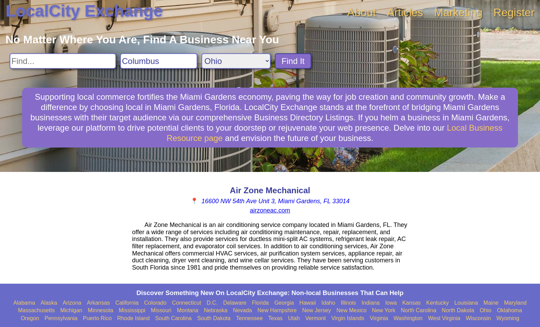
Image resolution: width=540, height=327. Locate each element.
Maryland (515, 303)
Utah (294, 318)
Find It (293, 61)
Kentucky (437, 303)
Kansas (411, 303)
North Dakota (458, 310)
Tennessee (249, 318)
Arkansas (98, 303)
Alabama (24, 303)
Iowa (391, 303)
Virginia (379, 318)
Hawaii (307, 303)
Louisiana (466, 303)
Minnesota (100, 310)
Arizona (72, 303)
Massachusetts (36, 310)
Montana (187, 310)
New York (383, 310)
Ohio (485, 310)
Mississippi (132, 310)
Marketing (458, 12)
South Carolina (173, 318)
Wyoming (507, 318)
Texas (275, 318)
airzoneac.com (270, 210)
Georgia (284, 303)
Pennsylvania (61, 318)
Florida (260, 303)
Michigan (71, 310)
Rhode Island (133, 318)
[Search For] (63, 61)
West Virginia (444, 318)
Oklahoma (509, 310)
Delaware (235, 303)
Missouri (161, 310)
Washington (408, 318)
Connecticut (186, 303)
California (127, 303)
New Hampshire (277, 310)
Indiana (371, 303)
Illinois (348, 303)
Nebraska (215, 310)
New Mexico (351, 310)
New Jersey (316, 310)
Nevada (242, 310)
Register (514, 12)
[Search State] (236, 61)
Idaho (328, 303)
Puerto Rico (97, 318)
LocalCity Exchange (84, 11)
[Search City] (158, 61)
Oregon (30, 318)
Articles (405, 12)
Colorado (155, 303)
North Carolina (418, 310)
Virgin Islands (347, 318)
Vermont (315, 318)
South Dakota (213, 318)
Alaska (49, 303)
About (361, 12)
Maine (491, 303)
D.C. (212, 303)
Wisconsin (478, 318)
